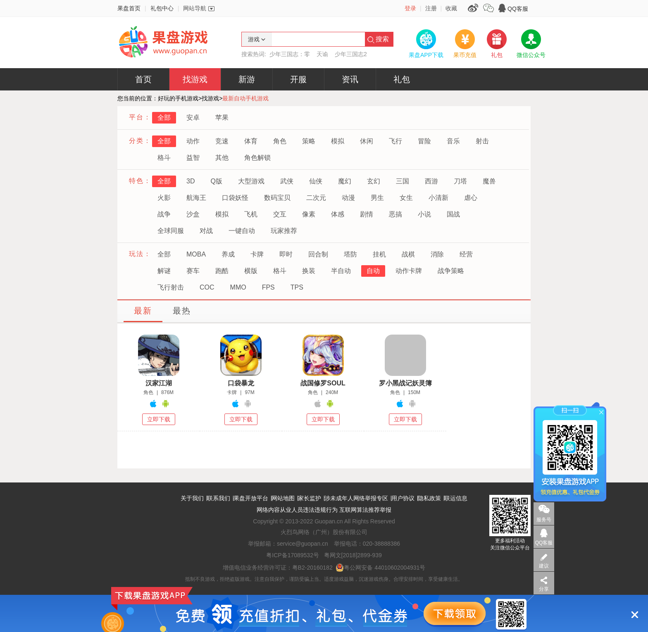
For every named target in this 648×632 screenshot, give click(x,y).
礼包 (401, 79)
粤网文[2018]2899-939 (353, 555)
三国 (402, 181)
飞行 (395, 141)
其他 (222, 157)
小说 (424, 214)
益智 (193, 157)
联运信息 (455, 498)
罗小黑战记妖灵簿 (405, 383)
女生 (406, 197)
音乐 (453, 141)
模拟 (337, 141)
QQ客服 (517, 8)
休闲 (366, 141)
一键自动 (242, 230)
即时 (286, 254)
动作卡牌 (408, 270)
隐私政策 (429, 498)
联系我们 (218, 498)
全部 (164, 117)
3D (190, 181)
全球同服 (170, 230)
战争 (164, 214)
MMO (238, 287)
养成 (228, 254)
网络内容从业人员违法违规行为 (297, 509)
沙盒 (193, 214)
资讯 (350, 79)
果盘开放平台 (250, 498)
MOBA (196, 254)
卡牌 (257, 254)
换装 (308, 270)
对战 (206, 230)
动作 (193, 141)
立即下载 (158, 419)
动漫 (348, 197)
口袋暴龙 (241, 383)
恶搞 (395, 214)
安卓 (193, 117)
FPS (268, 287)
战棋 (408, 254)
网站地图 (283, 498)
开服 (298, 79)
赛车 (193, 270)
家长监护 (309, 498)
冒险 (424, 141)
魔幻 (344, 181)
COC (207, 287)
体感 (337, 214)
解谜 (164, 270)
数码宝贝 (277, 197)
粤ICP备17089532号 (292, 555)
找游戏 (195, 79)
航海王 (196, 197)
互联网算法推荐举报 (365, 509)
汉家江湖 (158, 383)
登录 (410, 8)
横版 (250, 270)
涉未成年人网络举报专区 (356, 498)
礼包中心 (162, 8)
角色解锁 (257, 157)
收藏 (451, 8)
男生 (377, 197)
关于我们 (192, 498)
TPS (297, 287)
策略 (308, 141)
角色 (279, 141)
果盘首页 (129, 8)
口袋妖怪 (235, 197)
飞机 (250, 214)
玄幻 (373, 181)
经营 (466, 254)
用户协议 (403, 498)
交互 (279, 214)
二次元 (316, 197)
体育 (250, 141)
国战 (453, 214)
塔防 (350, 254)
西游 (431, 181)
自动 (373, 270)
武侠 (286, 181)
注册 (431, 8)
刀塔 (460, 181)
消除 (437, 254)
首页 (143, 79)
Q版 (216, 181)
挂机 (379, 254)
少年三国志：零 (289, 54)
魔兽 (489, 181)
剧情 (366, 214)
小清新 (438, 197)
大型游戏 (251, 181)
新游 (246, 79)
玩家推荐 (284, 230)
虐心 (470, 197)
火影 (164, 197)
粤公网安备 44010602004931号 (380, 567)
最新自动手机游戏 (245, 98)
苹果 (222, 117)
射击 (482, 141)
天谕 (322, 54)
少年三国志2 (351, 54)
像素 (308, 214)
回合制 (318, 254)
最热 (182, 310)
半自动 (341, 270)
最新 (143, 310)
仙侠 (315, 181)
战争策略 (451, 270)
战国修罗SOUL (322, 383)
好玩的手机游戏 (178, 98)
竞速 (222, 141)
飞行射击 (170, 287)
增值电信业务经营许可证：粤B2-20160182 (278, 567)
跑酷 (222, 270)
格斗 (164, 157)
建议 (544, 566)
